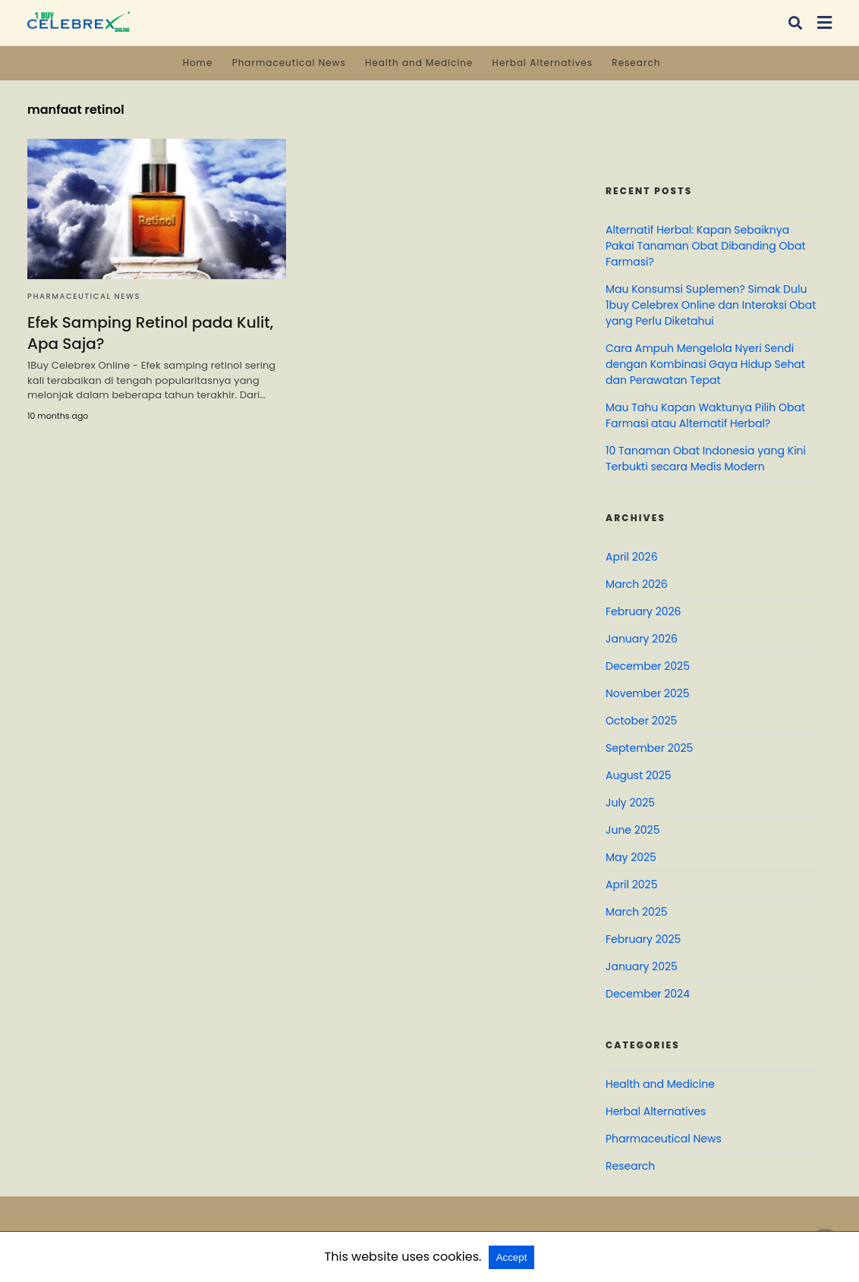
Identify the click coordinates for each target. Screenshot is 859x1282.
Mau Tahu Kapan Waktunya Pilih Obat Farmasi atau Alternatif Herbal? (705, 415)
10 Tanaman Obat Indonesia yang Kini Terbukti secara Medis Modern (706, 458)
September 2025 (649, 748)
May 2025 (631, 857)
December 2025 (648, 666)
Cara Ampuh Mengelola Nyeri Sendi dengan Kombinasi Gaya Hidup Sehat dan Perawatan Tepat (705, 364)
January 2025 (642, 966)
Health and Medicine (419, 62)
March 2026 (637, 584)
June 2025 (632, 829)
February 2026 (643, 611)
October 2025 (641, 720)
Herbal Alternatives (542, 62)
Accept (511, 1257)
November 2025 (648, 693)
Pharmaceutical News (289, 62)
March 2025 (637, 911)
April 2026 (632, 556)
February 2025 (643, 939)
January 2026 (642, 638)
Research (636, 62)
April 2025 (631, 884)
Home (198, 62)
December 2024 (648, 993)
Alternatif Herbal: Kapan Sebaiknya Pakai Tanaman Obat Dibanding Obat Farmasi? (706, 245)
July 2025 (630, 802)
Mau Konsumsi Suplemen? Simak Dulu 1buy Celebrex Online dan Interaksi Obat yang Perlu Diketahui (711, 304)
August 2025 (639, 775)
